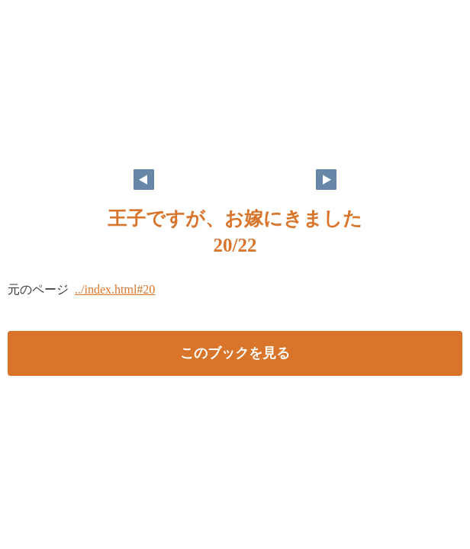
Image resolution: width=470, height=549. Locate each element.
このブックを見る (235, 353)
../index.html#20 (115, 289)
